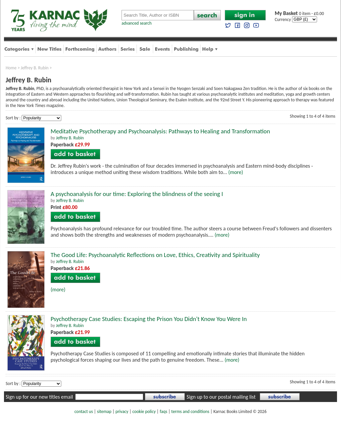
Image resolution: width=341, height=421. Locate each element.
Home (11, 68)
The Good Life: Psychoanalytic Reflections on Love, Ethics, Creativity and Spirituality (155, 255)
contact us (84, 411)
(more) (235, 172)
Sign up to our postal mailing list (220, 397)
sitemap (104, 411)
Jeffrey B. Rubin (35, 68)
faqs (163, 411)
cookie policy (144, 411)
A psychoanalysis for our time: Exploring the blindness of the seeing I (137, 194)
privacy (122, 411)
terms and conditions (190, 411)
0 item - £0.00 (299, 13)
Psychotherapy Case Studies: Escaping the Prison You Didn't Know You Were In (149, 319)
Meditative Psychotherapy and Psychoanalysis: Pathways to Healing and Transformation (160, 131)
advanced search (137, 23)
